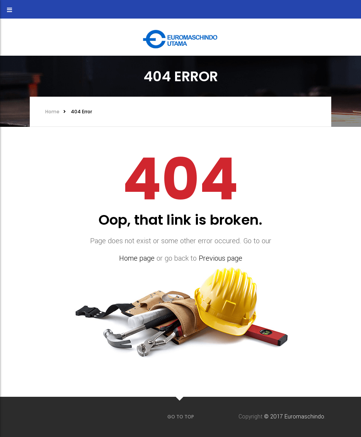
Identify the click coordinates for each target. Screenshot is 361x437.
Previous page (220, 258)
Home (52, 111)
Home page (137, 258)
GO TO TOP (180, 416)
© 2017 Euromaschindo (294, 417)
